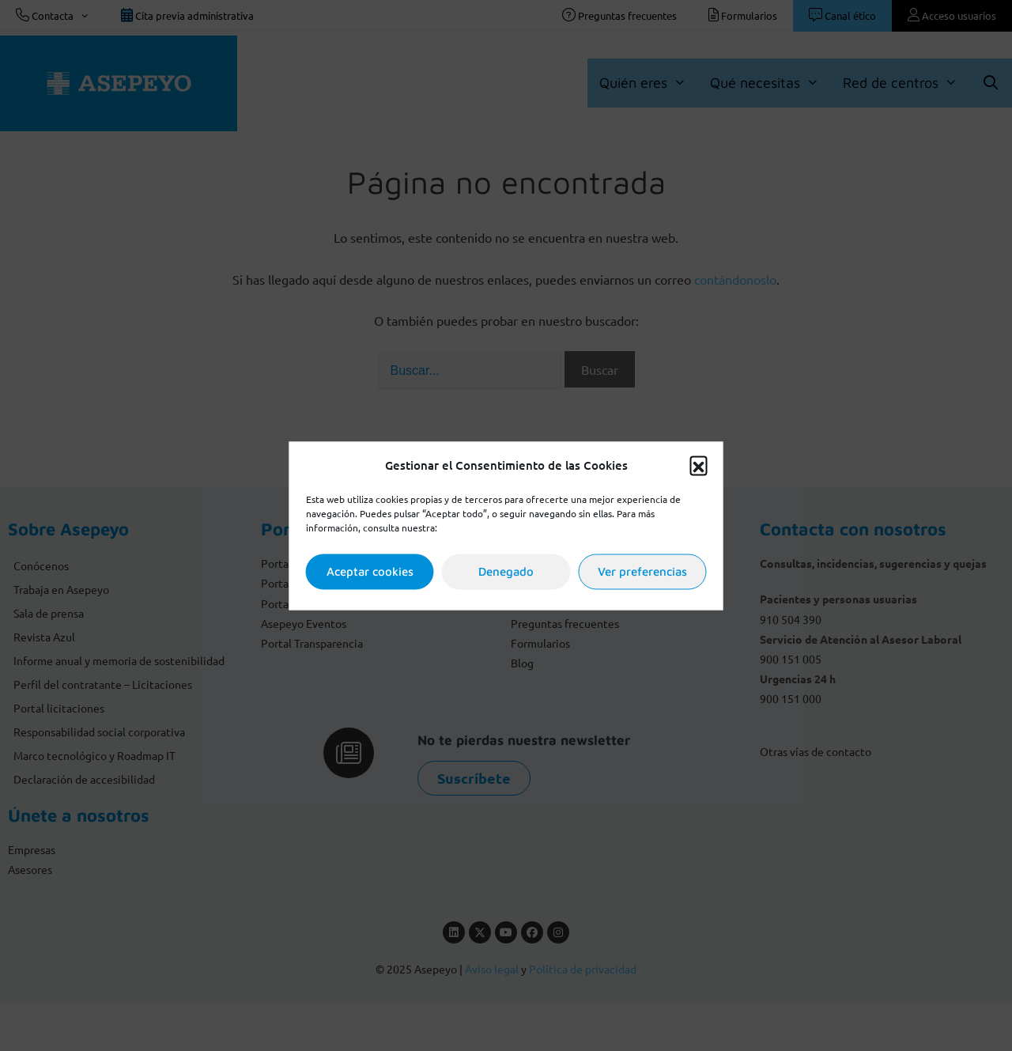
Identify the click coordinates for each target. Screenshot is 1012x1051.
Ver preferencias (642, 571)
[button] (699, 465)
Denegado (506, 571)
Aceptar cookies (370, 571)
